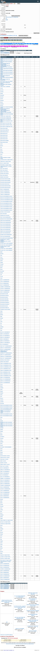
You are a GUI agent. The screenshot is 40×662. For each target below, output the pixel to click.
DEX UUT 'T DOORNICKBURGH (6, 349)
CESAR (2, 504)
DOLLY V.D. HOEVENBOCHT (5, 476)
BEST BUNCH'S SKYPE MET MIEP (6, 123)
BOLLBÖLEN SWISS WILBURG (5, 182)
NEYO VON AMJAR (4, 213)
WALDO (2, 105)
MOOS (2, 548)
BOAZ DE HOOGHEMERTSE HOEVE (6, 196)
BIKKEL (2, 314)
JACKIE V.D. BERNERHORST (5, 192)
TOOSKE (2, 264)
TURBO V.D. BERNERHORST (5, 194)
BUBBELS (2, 51)
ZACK (1, 154)
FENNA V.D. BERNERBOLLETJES (6, 370)
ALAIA (2, 384)
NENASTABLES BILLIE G (5, 131)
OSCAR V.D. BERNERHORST (5, 290)
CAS (1, 274)
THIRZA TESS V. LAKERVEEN (5, 86)
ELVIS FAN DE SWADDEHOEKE (6, 227)
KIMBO (2, 541)
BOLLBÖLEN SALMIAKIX (5, 295)
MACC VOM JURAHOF (4, 168)
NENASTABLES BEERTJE (5, 130)
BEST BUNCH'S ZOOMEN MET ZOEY (6, 126)
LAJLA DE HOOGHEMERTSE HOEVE (6, 201)
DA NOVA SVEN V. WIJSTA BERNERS (6, 243)
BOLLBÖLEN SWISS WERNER (5, 180)
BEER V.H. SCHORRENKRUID (5, 377)
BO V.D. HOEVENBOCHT (4, 344)
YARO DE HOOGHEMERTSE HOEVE (6, 208)
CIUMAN (2, 387)
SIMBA (2, 518)
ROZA (1, 328)
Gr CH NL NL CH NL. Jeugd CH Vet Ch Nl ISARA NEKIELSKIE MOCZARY (20, 607)
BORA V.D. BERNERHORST (5, 567)
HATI (1, 396)
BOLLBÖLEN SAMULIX (4, 297)
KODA (1, 544)
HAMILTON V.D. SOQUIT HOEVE (6, 161)
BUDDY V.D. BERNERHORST (5, 483)
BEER (1, 553)
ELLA (1, 433)
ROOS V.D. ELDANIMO (20, 628)
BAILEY (2, 145)
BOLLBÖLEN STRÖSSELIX (5, 302)
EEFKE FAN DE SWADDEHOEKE (6, 222)
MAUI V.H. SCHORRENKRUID (5, 382)
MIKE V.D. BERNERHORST (5, 577)
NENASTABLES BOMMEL (5, 140)
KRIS (1, 546)
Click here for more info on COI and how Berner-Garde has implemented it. (20, 643)
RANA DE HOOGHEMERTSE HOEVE (6, 206)
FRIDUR (2, 393)
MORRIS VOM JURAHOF (4, 177)
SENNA (2, 262)
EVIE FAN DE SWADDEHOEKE (5, 236)
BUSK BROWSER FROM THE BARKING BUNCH (5, 64)
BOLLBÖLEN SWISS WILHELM (5, 187)
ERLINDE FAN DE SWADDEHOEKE (6, 234)
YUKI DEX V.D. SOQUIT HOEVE (5, 523)
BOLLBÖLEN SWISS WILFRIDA (6, 185)
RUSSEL (2, 152)
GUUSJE (2, 438)
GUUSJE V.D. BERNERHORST (5, 288)
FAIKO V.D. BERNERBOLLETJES (6, 365)
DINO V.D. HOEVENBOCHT (5, 473)
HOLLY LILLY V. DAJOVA (4, 466)
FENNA (2, 534)
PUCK (1, 443)
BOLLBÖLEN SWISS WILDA (5, 184)
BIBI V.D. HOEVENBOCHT (5, 339)
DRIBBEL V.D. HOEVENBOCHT (5, 478)
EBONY (2, 391)
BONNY (2, 431)
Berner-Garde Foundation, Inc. (9, 650)
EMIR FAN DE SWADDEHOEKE (5, 229)
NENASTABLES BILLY (4, 133)
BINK (1, 316)
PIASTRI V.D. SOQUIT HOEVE (5, 558)
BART (1, 450)
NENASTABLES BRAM (4, 142)
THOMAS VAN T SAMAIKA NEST (6, 116)
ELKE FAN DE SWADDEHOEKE (6, 224)
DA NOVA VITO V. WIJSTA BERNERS (6, 250)
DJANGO (2, 91)
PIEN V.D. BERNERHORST (5, 495)
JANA (1, 321)
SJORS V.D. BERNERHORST (5, 579)
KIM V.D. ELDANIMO (33, 630)
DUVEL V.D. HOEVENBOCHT (5, 480)
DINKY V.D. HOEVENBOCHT (5, 471)
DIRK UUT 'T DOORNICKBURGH (6, 354)
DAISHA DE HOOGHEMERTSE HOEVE (7, 199)
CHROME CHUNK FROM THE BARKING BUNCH (5, 66)
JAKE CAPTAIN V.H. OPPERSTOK (12, 17)
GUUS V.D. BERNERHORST (5, 487)
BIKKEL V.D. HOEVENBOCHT (5, 342)
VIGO (1, 530)
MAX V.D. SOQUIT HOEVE (5, 163)
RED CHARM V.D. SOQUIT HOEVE (6, 560)
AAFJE (2, 88)
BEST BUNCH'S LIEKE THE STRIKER (6, 81)
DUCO (1, 525)
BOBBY (2, 429)
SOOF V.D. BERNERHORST (5, 587)
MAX (1, 511)
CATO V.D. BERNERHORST (5, 281)
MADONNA (2, 95)
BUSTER (2, 253)
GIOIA (1, 394)
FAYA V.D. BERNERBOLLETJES (6, 368)
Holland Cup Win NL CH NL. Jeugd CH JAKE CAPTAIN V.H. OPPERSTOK (6, 601)
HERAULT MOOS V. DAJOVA (5, 464)
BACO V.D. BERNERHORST (5, 565)
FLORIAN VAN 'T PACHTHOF (32, 626)
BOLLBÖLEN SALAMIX (4, 293)
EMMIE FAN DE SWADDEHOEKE (6, 231)
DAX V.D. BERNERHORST (5, 283)
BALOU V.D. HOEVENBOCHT (5, 332)
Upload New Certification (23, 35)
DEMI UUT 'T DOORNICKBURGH (6, 347)
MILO (1, 527)
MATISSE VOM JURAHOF (5, 173)
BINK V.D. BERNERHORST (5, 584)
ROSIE (2, 516)
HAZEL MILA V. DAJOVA (4, 459)
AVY (1, 419)
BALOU (2, 532)
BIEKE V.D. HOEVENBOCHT (5, 340)
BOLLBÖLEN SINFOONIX (5, 300)
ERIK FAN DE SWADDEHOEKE (5, 232)
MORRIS (2, 441)
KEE (1, 539)
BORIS (2, 452)
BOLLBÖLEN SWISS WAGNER (5, 178)
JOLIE (1, 440)
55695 (7, 19)
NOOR (2, 260)
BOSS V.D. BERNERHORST (5, 189)
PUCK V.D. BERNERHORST (5, 497)
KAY (1, 323)
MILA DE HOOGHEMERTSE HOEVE (6, 203)
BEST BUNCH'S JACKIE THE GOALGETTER (5, 79)
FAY (6, 18)
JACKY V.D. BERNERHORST (5, 53)
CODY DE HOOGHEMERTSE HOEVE (6, 408)
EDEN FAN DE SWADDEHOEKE (6, 220)
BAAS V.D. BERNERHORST (5, 563)
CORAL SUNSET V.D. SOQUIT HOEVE (7, 520)
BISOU (2, 386)
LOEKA (2, 509)
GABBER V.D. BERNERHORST (5, 286)
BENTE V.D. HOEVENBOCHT (5, 337)
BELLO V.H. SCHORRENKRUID (5, 379)
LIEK (1, 255)
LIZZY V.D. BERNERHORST (5, 494)
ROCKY (2, 102)
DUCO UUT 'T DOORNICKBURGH (6, 358)
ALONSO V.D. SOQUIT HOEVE (5, 556)
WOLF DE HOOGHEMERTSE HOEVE (6, 415)
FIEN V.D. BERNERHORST (5, 572)
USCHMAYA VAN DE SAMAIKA (5, 309)
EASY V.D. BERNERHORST (5, 285)
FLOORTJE (2, 436)
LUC (1, 325)
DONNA (2, 318)
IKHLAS (2, 398)
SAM (1, 330)
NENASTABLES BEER (4, 128)
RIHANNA (2, 100)
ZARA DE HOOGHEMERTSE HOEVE (6, 210)
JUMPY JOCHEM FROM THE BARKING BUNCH (5, 111)
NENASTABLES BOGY (4, 138)
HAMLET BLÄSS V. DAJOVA (5, 457)
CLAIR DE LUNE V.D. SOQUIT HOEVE (6, 159)
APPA (1, 417)
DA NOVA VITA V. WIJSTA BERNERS (6, 248)
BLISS (1, 269)
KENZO (2, 93)
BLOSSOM (2, 271)
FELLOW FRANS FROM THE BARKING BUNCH (5, 109)
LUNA (1, 278)
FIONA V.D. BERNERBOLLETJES (6, 375)
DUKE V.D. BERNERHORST (5, 570)
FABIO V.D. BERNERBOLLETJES (6, 363)
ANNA (1, 311)
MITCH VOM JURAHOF (4, 175)
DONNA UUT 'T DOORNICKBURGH (6, 356)
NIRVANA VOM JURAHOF (5, 361)
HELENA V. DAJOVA (4, 462)
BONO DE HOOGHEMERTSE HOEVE (6, 405)
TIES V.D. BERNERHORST (5, 588)
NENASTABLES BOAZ (4, 135)
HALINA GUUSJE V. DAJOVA (5, 455)
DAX (1, 147)
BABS (1, 448)
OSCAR (2, 98)
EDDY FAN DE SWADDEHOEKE (6, 217)
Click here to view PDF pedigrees (6, 634)
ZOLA (1, 156)
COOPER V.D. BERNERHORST (5, 485)
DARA (1, 389)
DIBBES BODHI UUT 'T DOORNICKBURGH (4, 351)
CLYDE (2, 276)
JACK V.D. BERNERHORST (5, 52)
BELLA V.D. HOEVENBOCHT (5, 335)
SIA (1, 549)
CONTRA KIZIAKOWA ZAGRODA (33, 610)
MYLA (1, 513)
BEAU (1, 267)
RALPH (2, 445)
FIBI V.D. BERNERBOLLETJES (5, 372)
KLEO (1, 542)
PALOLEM (2, 403)
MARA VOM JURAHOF (4, 170)
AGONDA (2, 401)
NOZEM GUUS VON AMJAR (5, 215)
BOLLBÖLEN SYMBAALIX (5, 307)
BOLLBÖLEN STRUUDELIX (5, 304)
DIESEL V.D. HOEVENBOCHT (5, 469)
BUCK (1, 502)
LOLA (1, 257)
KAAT (1, 149)
